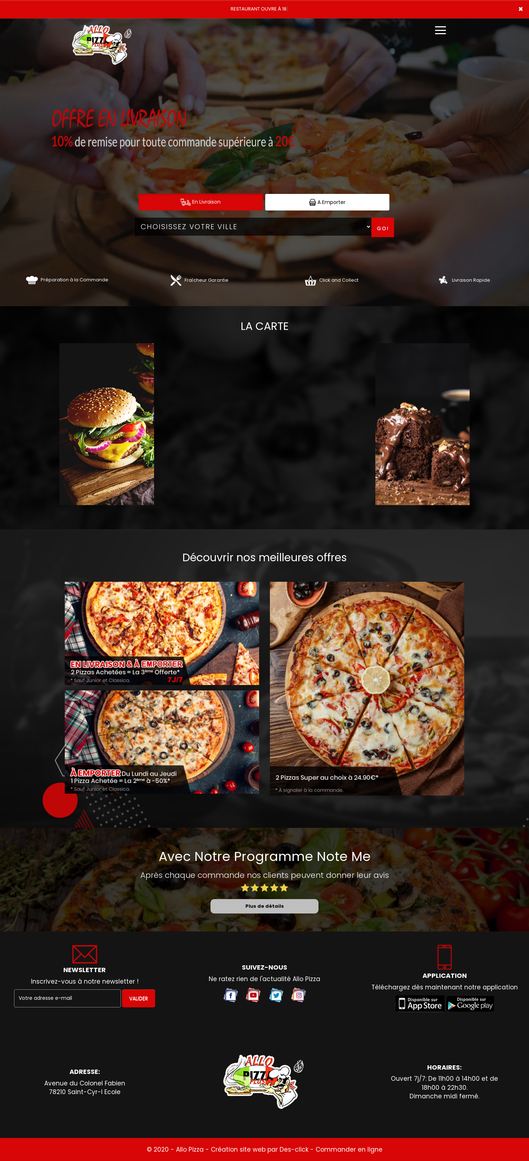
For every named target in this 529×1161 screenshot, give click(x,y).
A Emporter (327, 202)
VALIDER (138, 998)
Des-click (294, 1149)
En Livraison (201, 202)
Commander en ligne (349, 1149)
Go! (383, 228)
